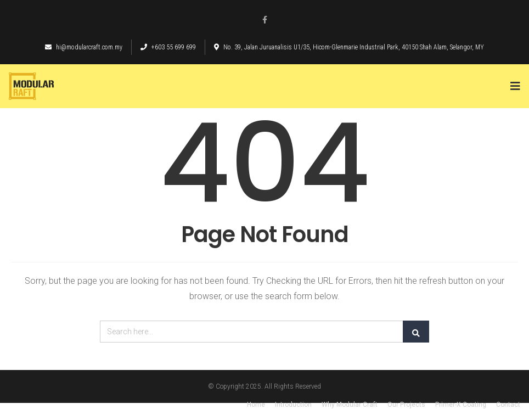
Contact (508, 404)
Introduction (293, 404)
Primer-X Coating (460, 404)
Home (256, 404)
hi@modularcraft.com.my (83, 47)
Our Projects (406, 404)
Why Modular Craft (350, 404)
